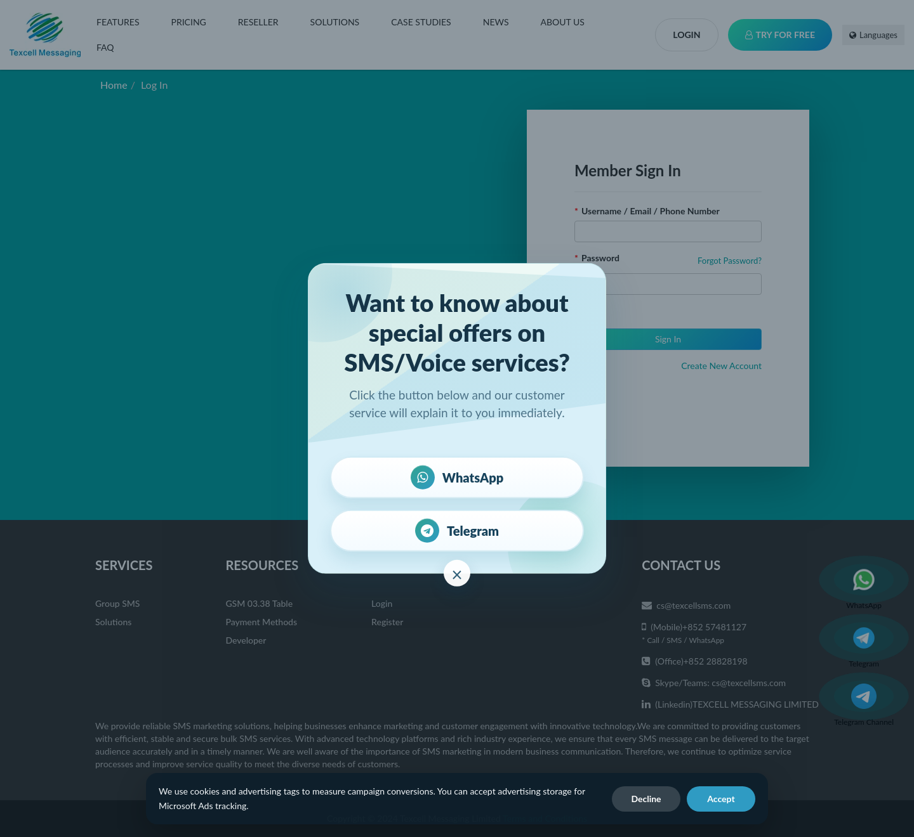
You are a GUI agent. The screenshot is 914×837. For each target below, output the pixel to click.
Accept (720, 798)
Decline (646, 798)
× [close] (456, 573)
